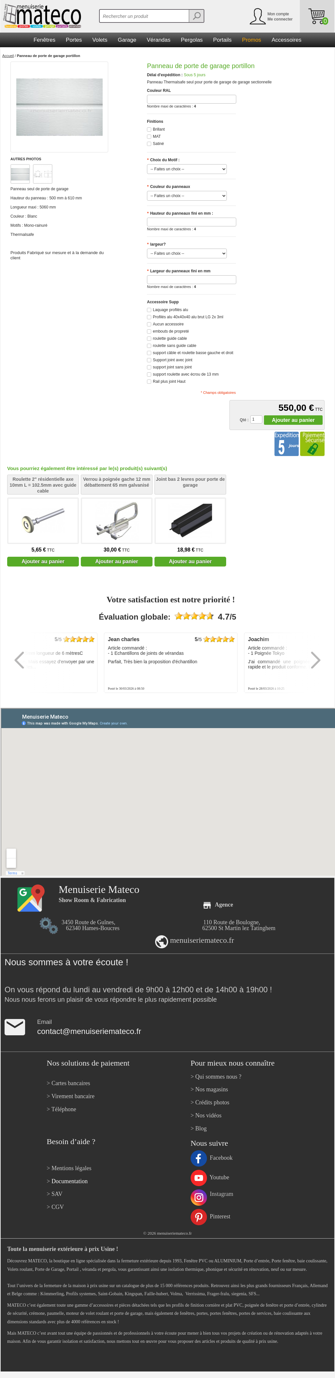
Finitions (155, 121)
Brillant (159, 129)
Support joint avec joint (172, 360)
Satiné (158, 143)
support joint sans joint (172, 367)
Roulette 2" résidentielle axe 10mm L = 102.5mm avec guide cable (43, 485)
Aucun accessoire (168, 324)
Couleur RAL (159, 90)
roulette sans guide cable (174, 345)
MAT (157, 136)
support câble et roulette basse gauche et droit (193, 353)
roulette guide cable (170, 338)
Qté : (244, 420)
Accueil (8, 56)
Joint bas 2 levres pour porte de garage (190, 482)
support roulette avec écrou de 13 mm (186, 374)
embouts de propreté (171, 331)
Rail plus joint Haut (169, 381)
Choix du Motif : (163, 160)
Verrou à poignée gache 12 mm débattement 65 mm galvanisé (116, 482)
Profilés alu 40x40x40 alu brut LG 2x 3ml (188, 317)
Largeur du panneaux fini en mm (179, 271)
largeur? (156, 244)
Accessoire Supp (163, 302)
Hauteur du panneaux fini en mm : (180, 213)
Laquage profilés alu (170, 310)
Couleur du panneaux (168, 186)
